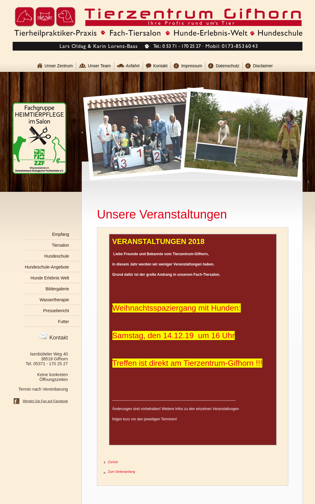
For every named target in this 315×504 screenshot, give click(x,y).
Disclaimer (263, 65)
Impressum (191, 65)
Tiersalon (60, 245)
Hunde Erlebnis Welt (50, 277)
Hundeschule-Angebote (47, 267)
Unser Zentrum (59, 65)
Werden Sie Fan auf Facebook (45, 401)
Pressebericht (56, 310)
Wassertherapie (54, 299)
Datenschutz (227, 65)
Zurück (113, 462)
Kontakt (160, 65)
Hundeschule (56, 256)
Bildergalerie (57, 288)
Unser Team (99, 65)
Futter (63, 321)
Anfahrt (133, 65)
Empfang (60, 234)
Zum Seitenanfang (121, 471)
